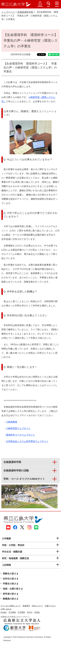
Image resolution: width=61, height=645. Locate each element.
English (4, 612)
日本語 (37, 612)
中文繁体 (21, 612)
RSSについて (37, 606)
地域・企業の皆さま (13, 589)
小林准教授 (11, 422)
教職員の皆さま (11, 599)
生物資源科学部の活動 (16, 470)
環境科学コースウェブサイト (20, 435)
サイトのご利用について (11, 606)
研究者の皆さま (11, 594)
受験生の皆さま (11, 573)
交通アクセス (50, 606)
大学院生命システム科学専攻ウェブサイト (27, 441)
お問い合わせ (6, 609)
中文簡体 (12, 612)
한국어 (29, 612)
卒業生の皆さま (11, 583)
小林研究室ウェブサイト (18, 428)
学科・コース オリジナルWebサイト (24, 478)
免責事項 (26, 606)
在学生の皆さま (11, 578)
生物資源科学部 (25, 12)
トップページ (8, 12)
